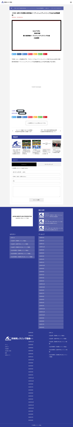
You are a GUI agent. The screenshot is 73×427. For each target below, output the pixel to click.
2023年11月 (42, 284)
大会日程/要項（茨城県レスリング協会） (20, 250)
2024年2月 (41, 280)
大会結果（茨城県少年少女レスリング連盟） (21, 246)
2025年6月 (41, 253)
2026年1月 (41, 243)
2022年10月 (42, 315)
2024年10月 (42, 265)
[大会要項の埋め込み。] (36, 86)
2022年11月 (42, 311)
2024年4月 (41, 274)
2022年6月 (41, 327)
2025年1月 (41, 262)
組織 (6, 352)
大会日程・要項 (8, 350)
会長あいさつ (7, 355)
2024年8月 (41, 268)
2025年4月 (41, 259)
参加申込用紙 (14, 113)
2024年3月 (41, 277)
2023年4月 (41, 302)
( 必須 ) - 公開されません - (20, 176)
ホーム (6, 344)
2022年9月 (41, 318)
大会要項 (13, 110)
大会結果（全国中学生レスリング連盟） (20, 243)
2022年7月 (41, 324)
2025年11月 (42, 246)
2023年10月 (42, 287)
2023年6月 (41, 296)
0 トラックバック (49, 164)
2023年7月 (41, 293)
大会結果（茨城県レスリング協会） (19, 240)
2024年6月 (41, 271)
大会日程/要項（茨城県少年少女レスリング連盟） (22, 256)
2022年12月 (42, 308)
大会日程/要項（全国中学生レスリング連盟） (21, 253)
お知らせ (13, 237)
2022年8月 (41, 321)
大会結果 (6, 348)
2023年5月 (41, 299)
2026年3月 (41, 240)
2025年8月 (41, 250)
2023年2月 (41, 305)
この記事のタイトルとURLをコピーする (36, 123)
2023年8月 (41, 290)
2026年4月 (41, 237)
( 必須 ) (19, 172)
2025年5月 (41, 256)
